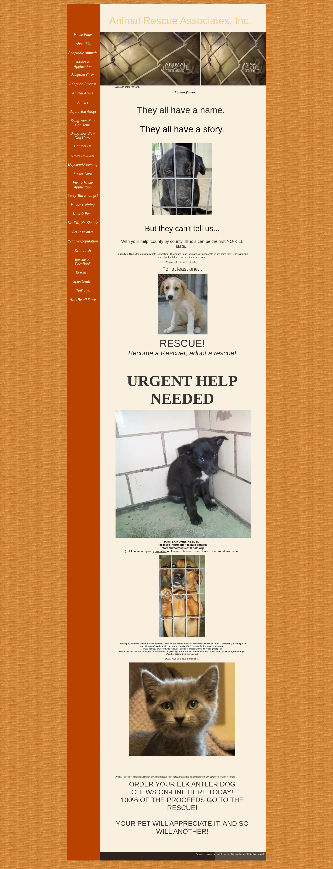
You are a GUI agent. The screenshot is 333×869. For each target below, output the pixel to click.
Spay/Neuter (82, 281)
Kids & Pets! (83, 214)
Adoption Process (82, 84)
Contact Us (83, 146)
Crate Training (82, 155)
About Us (83, 44)
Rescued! (83, 272)
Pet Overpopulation (83, 241)
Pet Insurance (82, 232)
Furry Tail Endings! (83, 195)
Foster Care (82, 173)
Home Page (83, 35)
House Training (83, 204)
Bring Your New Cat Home (83, 122)
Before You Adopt (82, 111)
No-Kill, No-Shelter (83, 223)
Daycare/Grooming (83, 164)
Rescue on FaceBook (82, 261)
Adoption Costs (83, 75)
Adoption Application (83, 64)
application (159, 551)
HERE (197, 792)
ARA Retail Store (83, 300)
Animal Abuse (82, 93)
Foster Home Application (83, 185)
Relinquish (83, 250)
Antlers (82, 102)
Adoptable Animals (82, 53)
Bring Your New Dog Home (83, 135)
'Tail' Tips (82, 290)
